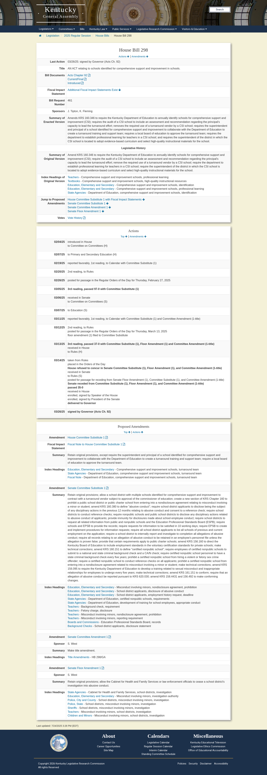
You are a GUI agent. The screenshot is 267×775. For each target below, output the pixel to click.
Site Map (108, 750)
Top (124, 236)
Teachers (73, 177)
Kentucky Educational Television (208, 742)
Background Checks (80, 626)
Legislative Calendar (158, 742)
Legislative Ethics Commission (208, 746)
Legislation (52, 35)
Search (220, 9)
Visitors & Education (194, 29)
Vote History (76, 217)
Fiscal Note (74, 477)
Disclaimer (206, 763)
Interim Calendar (158, 750)
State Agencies (77, 192)
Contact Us (108, 742)
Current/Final (77, 79)
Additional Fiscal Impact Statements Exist (94, 89)
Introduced (76, 83)
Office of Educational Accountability (208, 750)
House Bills (102, 35)
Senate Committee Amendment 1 (89, 207)
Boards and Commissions (83, 622)
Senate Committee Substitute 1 (88, 203)
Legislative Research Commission (157, 29)
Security (193, 763)
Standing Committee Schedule (158, 754)
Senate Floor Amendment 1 (86, 211)
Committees (67, 29)
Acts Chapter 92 (79, 75)
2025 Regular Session (77, 35)
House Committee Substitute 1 (88, 437)
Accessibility (221, 763)
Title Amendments (78, 657)
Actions (124, 56)
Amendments (139, 56)
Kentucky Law (98, 29)
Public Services (121, 29)
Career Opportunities (108, 746)
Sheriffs (72, 707)
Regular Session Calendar (158, 746)
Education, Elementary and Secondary (91, 185)
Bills (82, 29)
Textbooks (74, 181)
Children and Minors (80, 715)
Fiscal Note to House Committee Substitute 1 (96, 444)
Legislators (46, 28)
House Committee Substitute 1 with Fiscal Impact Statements (106, 199)
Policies (182, 763)
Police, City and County (82, 700)
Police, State (75, 704)
